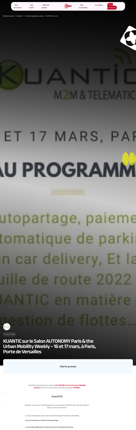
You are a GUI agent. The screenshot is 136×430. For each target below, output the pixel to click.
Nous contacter (111, 6)
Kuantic (19, 16)
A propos (99, 5)
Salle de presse (8, 16)
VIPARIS (76, 388)
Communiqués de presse (34, 16)
